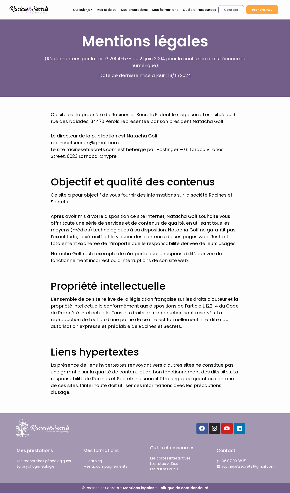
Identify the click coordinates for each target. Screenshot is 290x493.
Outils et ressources (199, 9)
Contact (226, 450)
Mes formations (165, 9)
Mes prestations (134, 9)
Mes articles (106, 9)
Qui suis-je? (82, 9)
